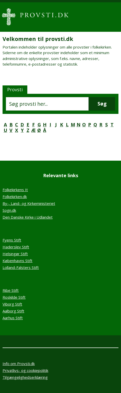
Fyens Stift (12, 240)
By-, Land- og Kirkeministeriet (29, 203)
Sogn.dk (9, 210)
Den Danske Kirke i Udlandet (28, 217)
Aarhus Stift (13, 317)
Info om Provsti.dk (19, 363)
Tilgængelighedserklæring (25, 377)
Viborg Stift (12, 304)
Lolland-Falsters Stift (21, 267)
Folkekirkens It (15, 189)
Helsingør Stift (15, 253)
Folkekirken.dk (15, 196)
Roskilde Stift (14, 297)
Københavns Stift (17, 260)
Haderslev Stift (16, 246)
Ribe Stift (11, 290)
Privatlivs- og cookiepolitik (25, 370)
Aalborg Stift (13, 310)
